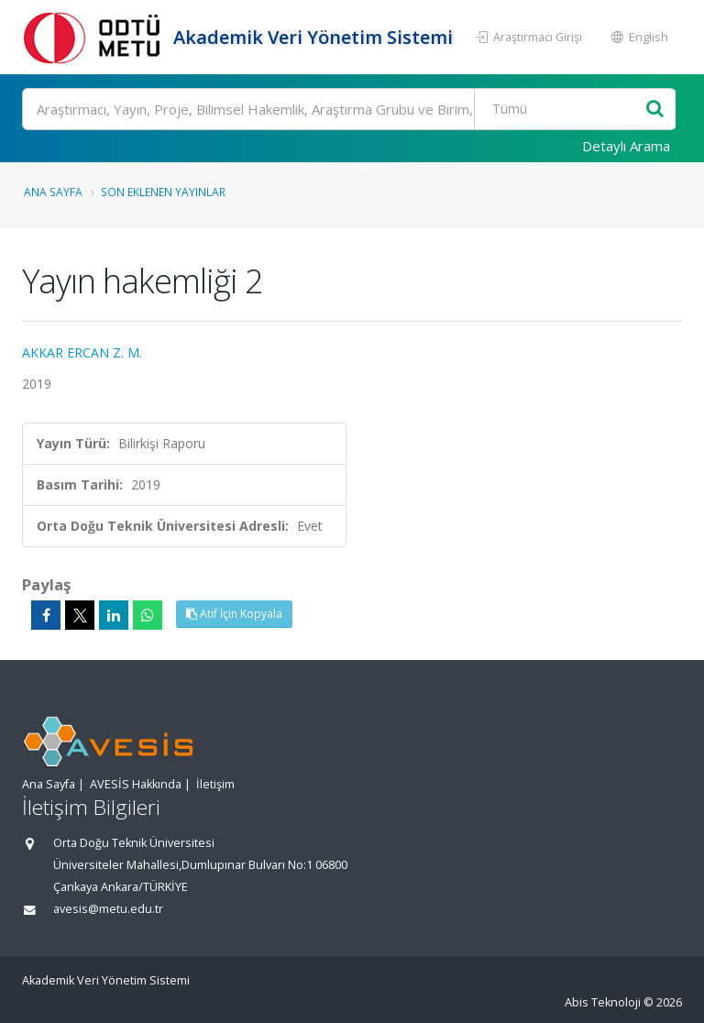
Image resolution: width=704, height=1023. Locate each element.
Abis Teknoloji (603, 1002)
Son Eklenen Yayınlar (163, 191)
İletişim (215, 784)
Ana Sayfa (53, 191)
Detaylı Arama (626, 146)
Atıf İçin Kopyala (234, 614)
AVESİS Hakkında (136, 784)
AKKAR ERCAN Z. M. (82, 352)
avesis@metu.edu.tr (108, 909)
